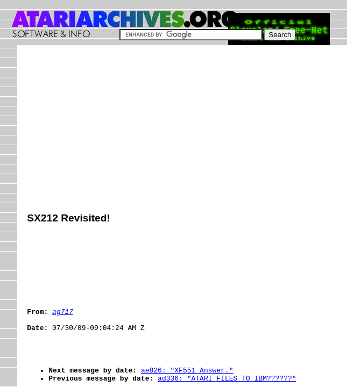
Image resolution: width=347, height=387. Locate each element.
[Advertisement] (186, 130)
